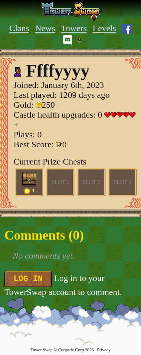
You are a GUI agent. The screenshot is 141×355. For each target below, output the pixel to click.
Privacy (104, 349)
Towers (74, 28)
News (45, 28)
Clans (19, 28)
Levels (104, 28)
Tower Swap (41, 349)
